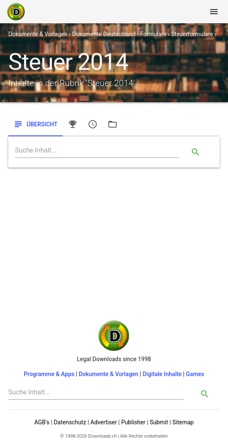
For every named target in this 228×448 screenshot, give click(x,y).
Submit (159, 422)
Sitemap (183, 422)
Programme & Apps (49, 374)
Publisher (133, 422)
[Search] (97, 150)
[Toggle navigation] (213, 11)
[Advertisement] (114, 236)
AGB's (41, 422)
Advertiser (104, 422)
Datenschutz (70, 422)
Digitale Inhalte (162, 374)
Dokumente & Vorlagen (108, 374)
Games (195, 374)
